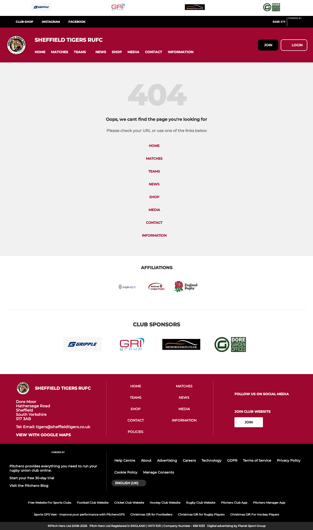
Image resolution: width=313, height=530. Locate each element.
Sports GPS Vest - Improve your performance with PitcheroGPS (79, 514)
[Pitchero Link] (297, 24)
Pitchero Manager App (269, 502)
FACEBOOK (76, 21)
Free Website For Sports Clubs (49, 502)
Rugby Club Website (200, 502)
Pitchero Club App (234, 502)
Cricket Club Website (129, 502)
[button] (40, 52)
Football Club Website (92, 502)
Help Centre (124, 460)
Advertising (167, 460)
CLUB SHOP (24, 21)
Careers (189, 460)
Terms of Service (257, 460)
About (146, 460)
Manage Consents (158, 472)
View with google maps (43, 435)
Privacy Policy (288, 460)
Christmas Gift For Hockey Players (254, 514)
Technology (211, 460)
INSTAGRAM (51, 21)
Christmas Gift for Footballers (151, 514)
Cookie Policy (125, 472)
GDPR (232, 460)
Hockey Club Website (165, 502)
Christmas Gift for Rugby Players (201, 514)
